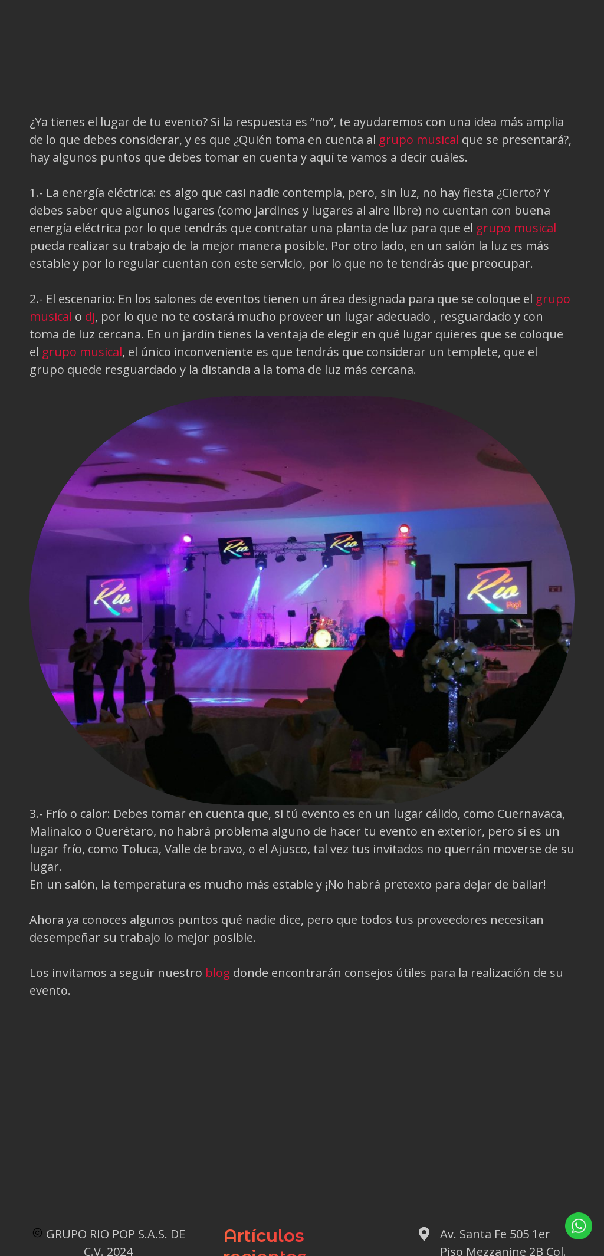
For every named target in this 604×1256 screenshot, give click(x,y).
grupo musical (419, 139)
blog (217, 973)
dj (90, 316)
